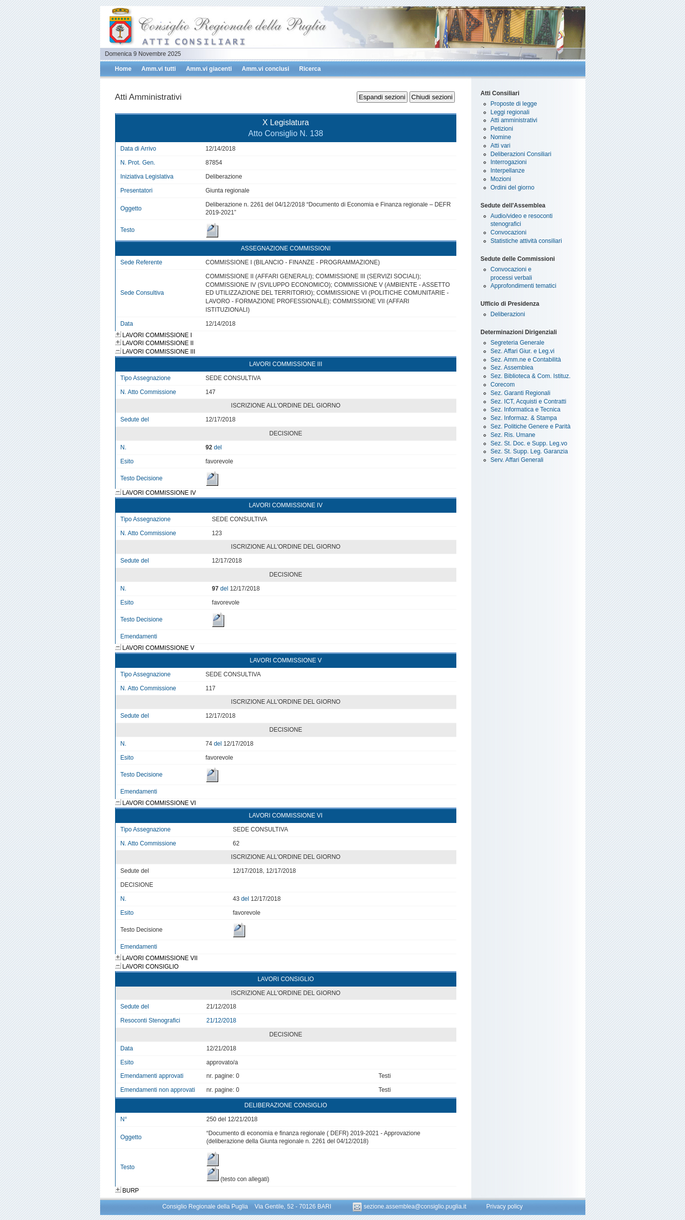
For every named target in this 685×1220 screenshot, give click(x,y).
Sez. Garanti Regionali (520, 393)
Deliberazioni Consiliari (521, 154)
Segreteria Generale (518, 342)
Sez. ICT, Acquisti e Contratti (528, 401)
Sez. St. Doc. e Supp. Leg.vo (529, 443)
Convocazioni (509, 232)
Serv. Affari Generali (517, 459)
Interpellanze (508, 170)
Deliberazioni (508, 314)
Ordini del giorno (513, 187)
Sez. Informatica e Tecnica (526, 409)
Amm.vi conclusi (265, 68)
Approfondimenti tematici (523, 285)
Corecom (503, 384)
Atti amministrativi (514, 120)
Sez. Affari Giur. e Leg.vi (523, 351)
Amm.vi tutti (158, 68)
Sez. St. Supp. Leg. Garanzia (529, 451)
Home (123, 68)
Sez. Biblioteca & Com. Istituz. (531, 376)
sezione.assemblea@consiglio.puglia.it (410, 1206)
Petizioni (502, 128)
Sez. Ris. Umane (513, 434)
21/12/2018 (221, 1020)
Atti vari (501, 145)
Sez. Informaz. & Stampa (524, 417)
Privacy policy (504, 1206)
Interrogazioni (509, 162)
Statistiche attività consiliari (526, 240)
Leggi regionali (510, 112)
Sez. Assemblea (512, 367)
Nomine (501, 137)
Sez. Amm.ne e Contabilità (526, 359)
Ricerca (310, 68)
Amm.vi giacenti (209, 68)
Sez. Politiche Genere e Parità (531, 426)
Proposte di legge (514, 103)
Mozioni (501, 179)
